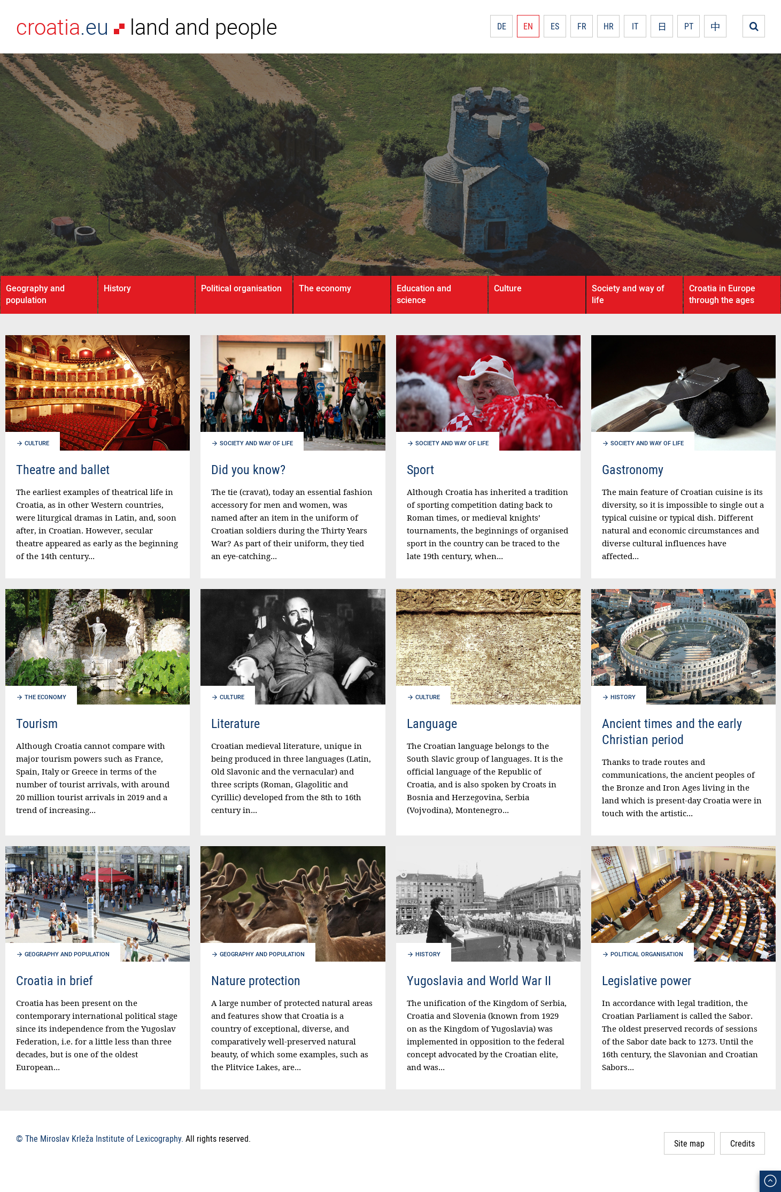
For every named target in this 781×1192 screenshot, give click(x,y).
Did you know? (248, 469)
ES (555, 26)
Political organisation (241, 288)
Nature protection (255, 980)
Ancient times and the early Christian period (672, 731)
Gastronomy (632, 469)
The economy (325, 288)
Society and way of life (628, 294)
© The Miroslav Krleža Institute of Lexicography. (99, 1138)
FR (581, 26)
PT (688, 26)
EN (528, 26)
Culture (508, 288)
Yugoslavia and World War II (479, 980)
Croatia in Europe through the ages (722, 294)
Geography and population (35, 294)
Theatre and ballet (63, 469)
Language (432, 723)
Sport (420, 469)
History (117, 288)
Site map (689, 1143)
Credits (742, 1143)
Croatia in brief (54, 980)
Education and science (424, 294)
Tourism (37, 723)
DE (501, 26)
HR (609, 26)
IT (635, 26)
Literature (235, 723)
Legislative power (646, 980)
